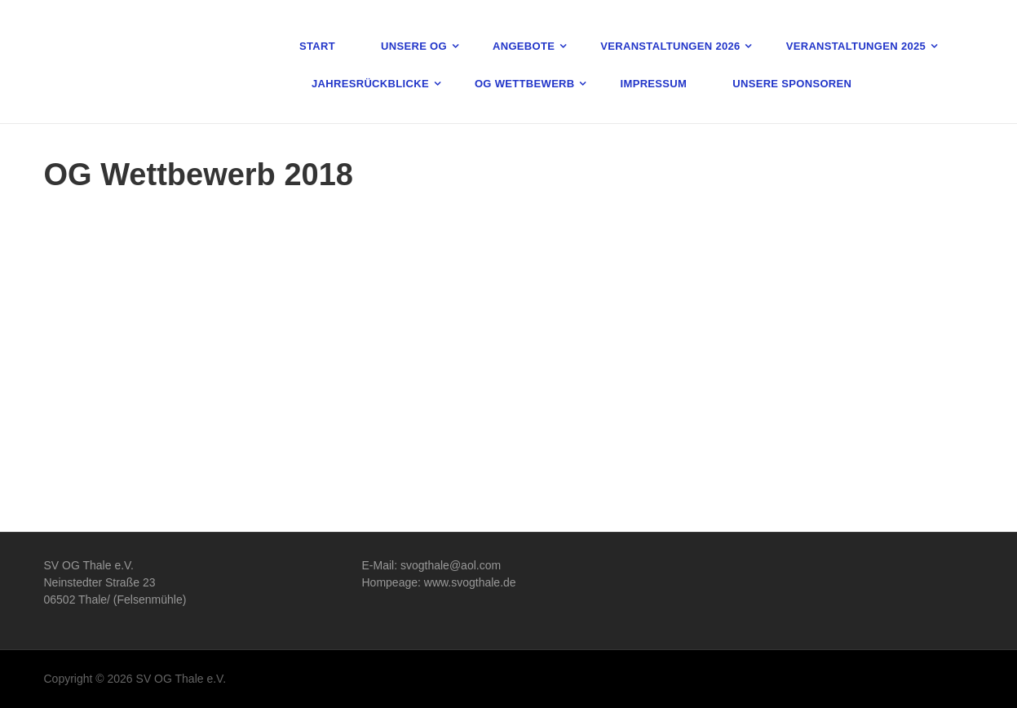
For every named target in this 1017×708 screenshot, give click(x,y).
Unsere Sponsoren (791, 83)
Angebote (524, 46)
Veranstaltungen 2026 (670, 46)
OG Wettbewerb (525, 83)
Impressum (654, 83)
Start (317, 46)
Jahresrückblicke (370, 83)
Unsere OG (414, 46)
